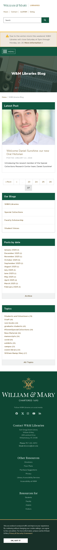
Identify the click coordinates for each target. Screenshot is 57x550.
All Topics (28, 362)
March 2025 (11, 283)
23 (30, 181)
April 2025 (10, 280)
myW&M (23, 12)
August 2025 (11, 266)
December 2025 (13, 253)
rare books (11, 323)
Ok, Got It (16, 540)
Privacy (28, 474)
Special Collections (13, 212)
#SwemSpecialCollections (18, 329)
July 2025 (10, 270)
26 (51, 181)
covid (8, 339)
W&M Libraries (11, 204)
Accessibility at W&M (28, 481)
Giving (32, 12)
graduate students (15, 326)
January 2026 (11, 249)
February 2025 (12, 286)
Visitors (28, 509)
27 (29, 187)
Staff (8, 319)
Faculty (28, 501)
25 (44, 181)
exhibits (10, 343)
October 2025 (12, 260)
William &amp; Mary (15, 353)
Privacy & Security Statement (21, 533)
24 (37, 181)
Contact (14, 12)
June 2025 (10, 273)
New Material (12, 333)
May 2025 (10, 276)
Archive (28, 296)
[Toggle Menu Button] (4, 51)
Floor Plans (28, 466)
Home (4, 97)
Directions (28, 462)
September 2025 (13, 263)
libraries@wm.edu (31, 446)
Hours (6, 12)
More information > (34, 42)
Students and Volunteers (18, 316)
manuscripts (12, 336)
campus (9, 346)
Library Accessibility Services (28, 477)
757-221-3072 (31, 443)
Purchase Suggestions (28, 470)
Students (28, 497)
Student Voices (11, 228)
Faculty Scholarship (13, 220)
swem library (12, 349)
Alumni (28, 505)
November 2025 (13, 256)
